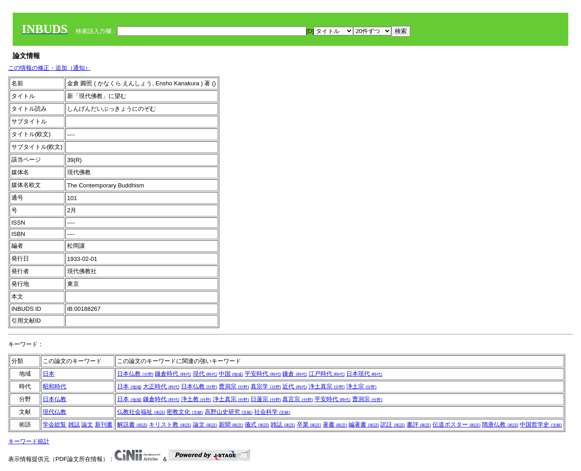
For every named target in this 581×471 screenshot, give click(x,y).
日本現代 (364, 373)
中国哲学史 (541, 424)
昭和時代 (54, 386)
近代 (294, 386)
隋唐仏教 (500, 424)
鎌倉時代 (173, 373)
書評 (419, 424)
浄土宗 (361, 386)
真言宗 (297, 399)
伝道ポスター (457, 424)
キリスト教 (170, 424)
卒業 (309, 424)
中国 (231, 373)
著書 (335, 424)
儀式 (257, 424)
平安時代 (263, 373)
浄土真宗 (327, 386)
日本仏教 (135, 373)
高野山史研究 (229, 411)
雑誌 (74, 424)
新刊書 (104, 424)
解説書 (132, 424)
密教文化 (185, 411)
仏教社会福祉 (141, 411)
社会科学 (272, 411)
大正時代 (161, 386)
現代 (205, 373)
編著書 (364, 424)
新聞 (231, 424)
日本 (48, 373)
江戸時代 (327, 373)
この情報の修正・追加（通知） (49, 67)
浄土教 (196, 399)
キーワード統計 (28, 441)
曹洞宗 (234, 386)
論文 (87, 424)
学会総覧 (54, 424)
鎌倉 (294, 373)
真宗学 (266, 386)
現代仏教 (54, 411)
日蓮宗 (266, 399)
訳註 (392, 424)
